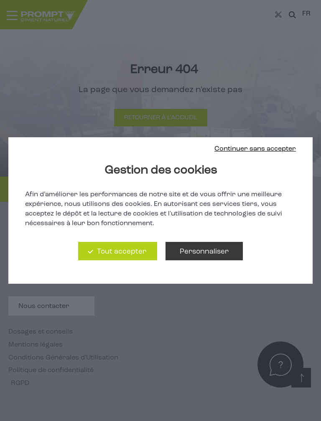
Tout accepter (121, 251)
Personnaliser (204, 251)
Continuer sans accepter (255, 149)
